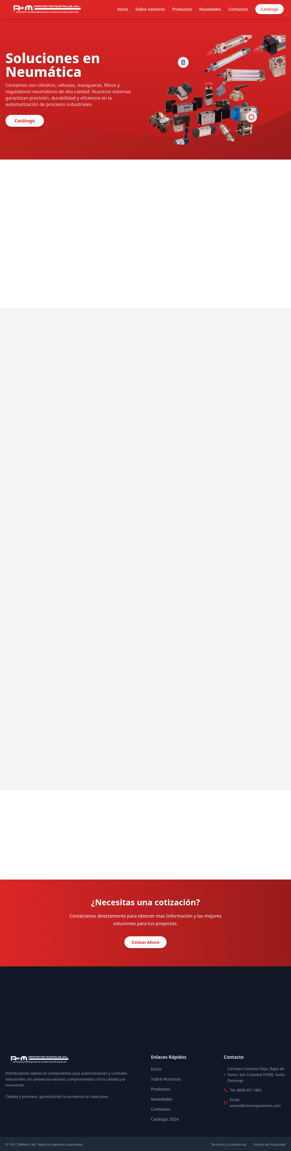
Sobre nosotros (150, 9)
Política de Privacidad (270, 1143)
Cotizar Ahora (145, 941)
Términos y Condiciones (229, 1143)
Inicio (122, 9)
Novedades (210, 9)
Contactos (238, 9)
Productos (182, 9)
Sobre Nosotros (166, 1077)
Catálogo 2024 (164, 1117)
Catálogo (269, 9)
